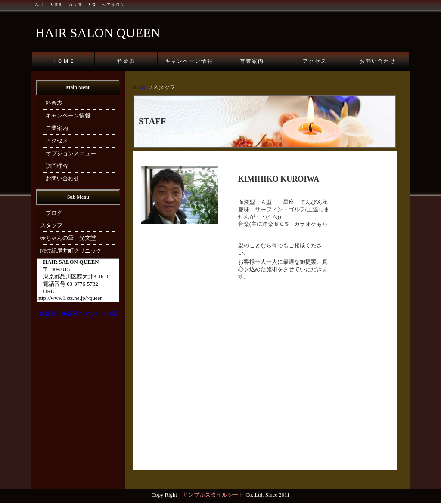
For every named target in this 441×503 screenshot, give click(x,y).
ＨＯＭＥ (63, 61)
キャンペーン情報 (189, 61)
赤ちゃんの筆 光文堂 (68, 238)
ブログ (51, 213)
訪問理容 (54, 166)
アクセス (315, 61)
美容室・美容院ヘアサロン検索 (78, 314)
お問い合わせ (378, 61)
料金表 (126, 61)
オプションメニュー (68, 154)
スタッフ (51, 225)
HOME (140, 87)
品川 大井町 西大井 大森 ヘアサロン (80, 5)
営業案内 (252, 61)
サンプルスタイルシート (213, 495)
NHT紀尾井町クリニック (71, 251)
